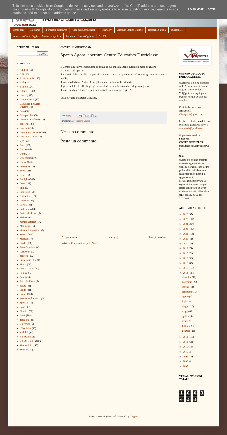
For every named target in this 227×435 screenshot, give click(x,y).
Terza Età (24, 319)
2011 (186, 346)
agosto (185, 296)
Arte (22, 73)
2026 (186, 214)
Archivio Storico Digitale (130, 29)
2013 (186, 336)
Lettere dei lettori (28, 213)
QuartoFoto (177, 29)
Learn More (196, 9)
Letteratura (25, 209)
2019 (186, 248)
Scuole (87, 120)
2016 (186, 263)
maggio (186, 311)
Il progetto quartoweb (56, 29)
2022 (186, 233)
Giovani (24, 200)
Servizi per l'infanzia (30, 298)
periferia (24, 255)
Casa (22, 111)
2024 (186, 223)
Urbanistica (25, 328)
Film (22, 187)
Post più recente (69, 237)
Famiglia (24, 179)
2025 (186, 219)
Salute (23, 285)
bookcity (24, 95)
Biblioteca (25, 91)
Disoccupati (26, 157)
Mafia (23, 217)
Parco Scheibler (28, 247)
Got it (211, 9)
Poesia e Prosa (27, 268)
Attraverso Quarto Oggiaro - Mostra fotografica (37, 36)
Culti (22, 153)
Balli (22, 82)
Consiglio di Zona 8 (30, 132)
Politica (23, 272)
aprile (185, 316)
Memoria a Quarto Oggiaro (80, 36)
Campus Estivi (27, 99)
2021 (186, 238)
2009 (186, 356)
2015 (186, 267)
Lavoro (23, 204)
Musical (24, 238)
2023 (186, 228)
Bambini (24, 86)
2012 (186, 341)
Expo (22, 175)
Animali (24, 69)
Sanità (23, 289)
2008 (186, 361)
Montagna (25, 225)
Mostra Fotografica (29, 230)
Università (25, 323)
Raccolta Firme (27, 281)
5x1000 (102, 36)
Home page (18, 29)
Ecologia (24, 166)
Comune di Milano (29, 119)
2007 (186, 366)
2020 (186, 243)
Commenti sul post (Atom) (84, 243)
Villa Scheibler (27, 341)
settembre (187, 291)
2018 (186, 253)
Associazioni (77, 120)
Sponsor (24, 302)
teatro (22, 315)
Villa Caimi (25, 336)
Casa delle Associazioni (84, 29)
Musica (23, 234)
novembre (187, 281)
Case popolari (27, 115)
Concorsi (24, 128)
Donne (23, 162)
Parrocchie (25, 251)
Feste (22, 183)
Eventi (23, 170)
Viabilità (24, 332)
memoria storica (28, 221)
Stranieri (24, 311)
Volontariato (26, 345)
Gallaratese (25, 196)
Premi (23, 277)
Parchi (23, 243)
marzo (185, 321)
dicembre (187, 277)
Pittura (23, 264)
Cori (22, 140)
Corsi (22, 145)
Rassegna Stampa (157, 29)
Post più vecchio (157, 237)
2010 (186, 351)
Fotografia (25, 191)
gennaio (186, 330)
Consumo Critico (28, 136)
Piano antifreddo (28, 260)
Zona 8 (23, 349)
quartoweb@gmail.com (191, 128)
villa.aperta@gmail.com (191, 114)
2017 (186, 258)
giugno (186, 306)
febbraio (186, 326)
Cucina (23, 149)
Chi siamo (35, 29)
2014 (186, 272)
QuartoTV (107, 29)
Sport (22, 307)
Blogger (134, 416)
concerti (24, 123)
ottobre (186, 286)
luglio (185, 301)
